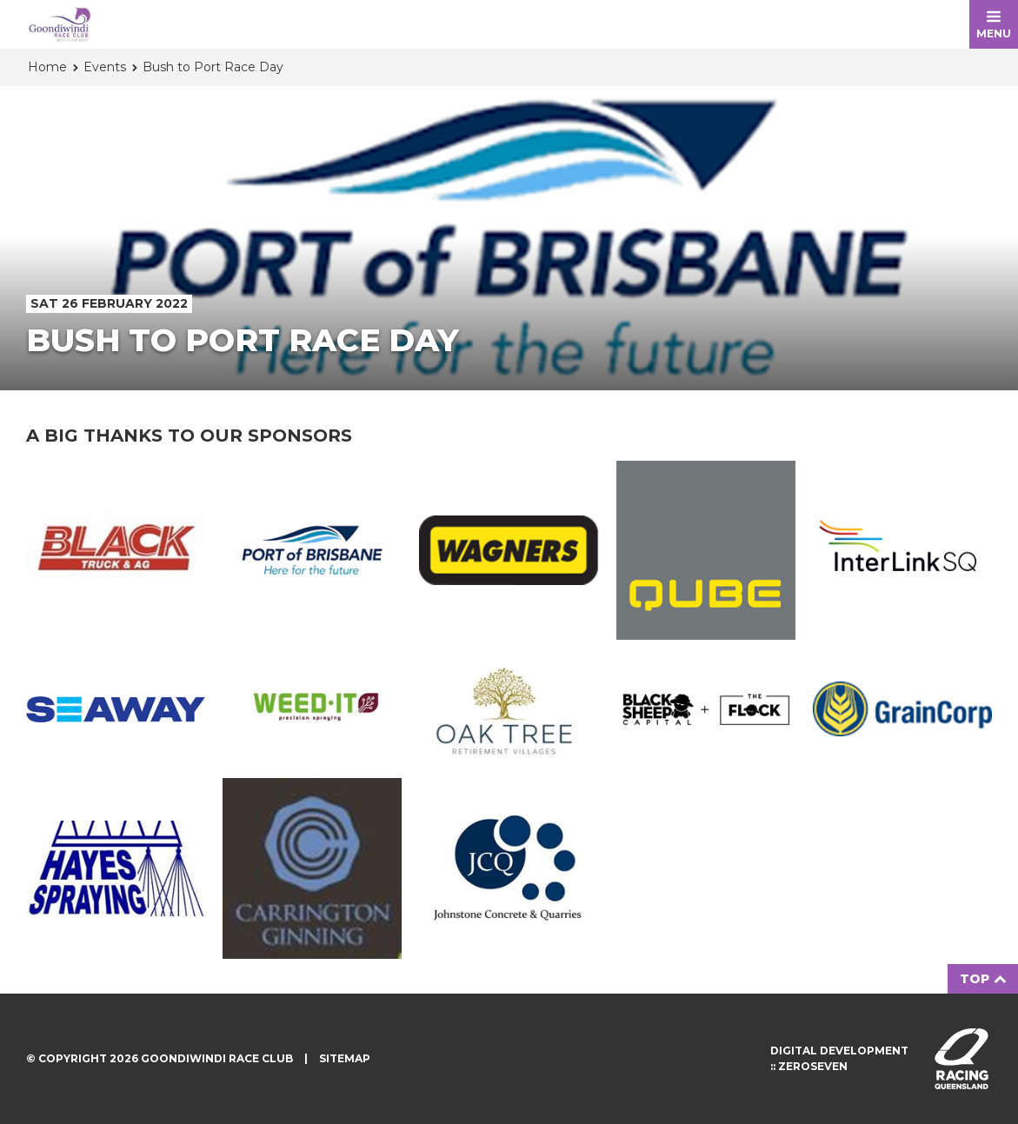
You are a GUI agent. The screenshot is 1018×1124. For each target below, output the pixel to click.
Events (104, 67)
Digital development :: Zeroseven (839, 1058)
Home (47, 67)
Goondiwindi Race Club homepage (60, 24)
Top (983, 979)
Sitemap (344, 1058)
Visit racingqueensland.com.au (961, 1058)
